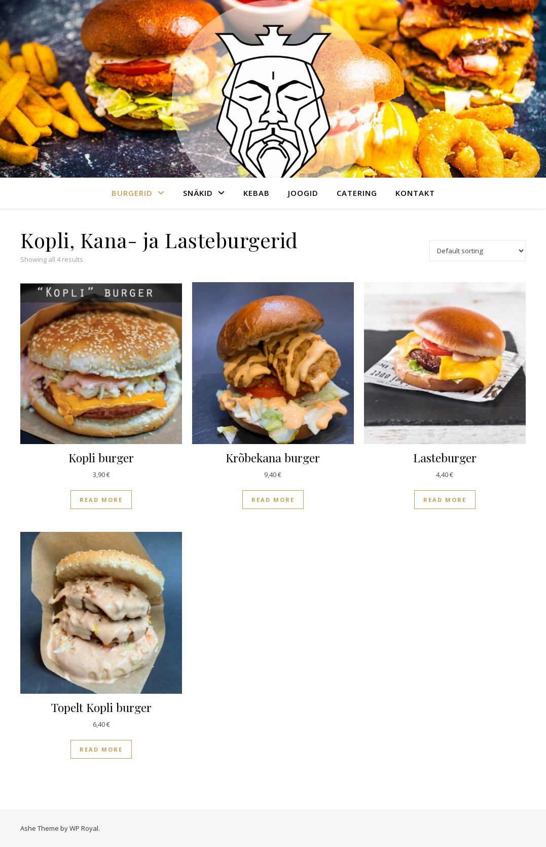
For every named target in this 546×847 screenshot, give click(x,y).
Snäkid (198, 193)
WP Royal (83, 828)
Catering (357, 193)
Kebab (256, 193)
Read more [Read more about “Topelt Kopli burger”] (101, 749)
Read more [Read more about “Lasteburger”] (444, 499)
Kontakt (415, 193)
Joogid (303, 193)
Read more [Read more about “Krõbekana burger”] (273, 499)
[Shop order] (477, 250)
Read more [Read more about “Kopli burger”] (101, 499)
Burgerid (132, 193)
